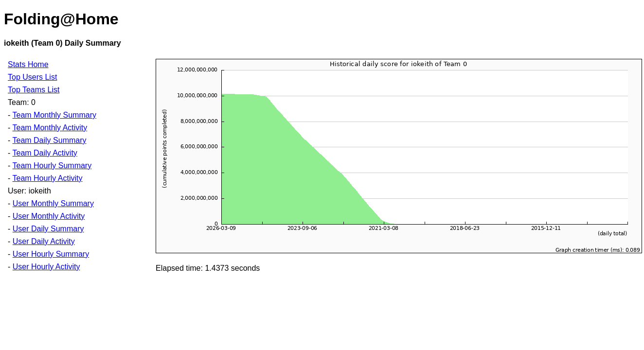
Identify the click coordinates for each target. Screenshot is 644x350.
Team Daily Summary (49, 140)
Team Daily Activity (44, 153)
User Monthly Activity (49, 216)
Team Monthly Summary (54, 115)
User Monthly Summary (53, 203)
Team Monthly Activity (49, 127)
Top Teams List (33, 90)
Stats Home (28, 64)
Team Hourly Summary (51, 165)
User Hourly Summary (51, 254)
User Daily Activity (44, 241)
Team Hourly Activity (47, 178)
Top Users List (32, 77)
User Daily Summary (48, 229)
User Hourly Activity (46, 266)
